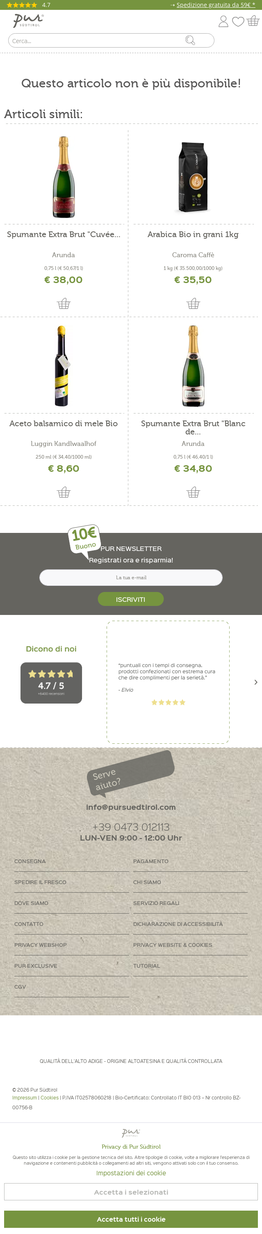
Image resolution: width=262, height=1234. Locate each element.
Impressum (24, 1098)
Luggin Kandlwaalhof (63, 444)
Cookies (50, 1098)
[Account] (223, 20)
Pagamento (151, 860)
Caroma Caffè (193, 255)
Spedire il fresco (40, 881)
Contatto (28, 923)
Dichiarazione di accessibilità (178, 923)
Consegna (30, 860)
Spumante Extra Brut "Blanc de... (193, 428)
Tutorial (146, 965)
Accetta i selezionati (131, 1192)
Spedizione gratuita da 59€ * (216, 5)
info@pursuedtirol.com (131, 806)
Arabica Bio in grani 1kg (193, 235)
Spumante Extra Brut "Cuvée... (64, 235)
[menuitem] (248, 42)
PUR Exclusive (35, 965)
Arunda (63, 255)
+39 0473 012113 (131, 826)
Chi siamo (147, 881)
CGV (20, 986)
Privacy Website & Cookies (172, 944)
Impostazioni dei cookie (131, 1173)
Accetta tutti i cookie (131, 1219)
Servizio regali (156, 902)
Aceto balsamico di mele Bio (63, 424)
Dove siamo (31, 902)
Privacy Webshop (40, 944)
